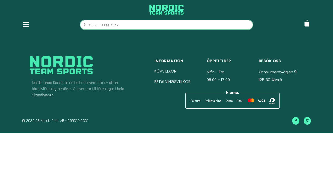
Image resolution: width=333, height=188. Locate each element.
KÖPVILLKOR (165, 73)
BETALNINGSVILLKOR (172, 83)
